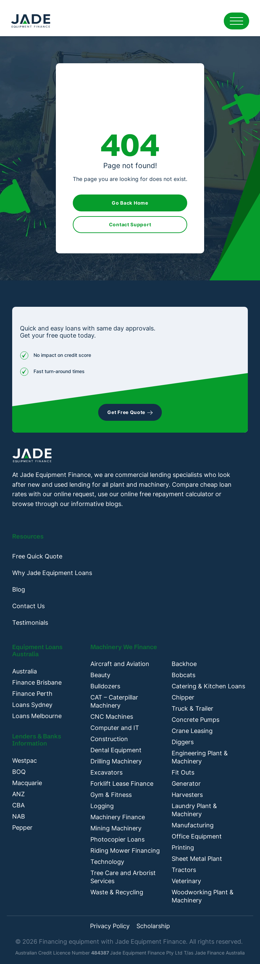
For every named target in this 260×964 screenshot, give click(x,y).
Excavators (106, 772)
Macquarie (27, 782)
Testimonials (30, 622)
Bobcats (183, 675)
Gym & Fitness (111, 794)
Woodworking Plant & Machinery (203, 896)
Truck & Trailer (192, 708)
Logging (102, 805)
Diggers (183, 741)
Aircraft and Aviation (119, 663)
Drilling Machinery (116, 761)
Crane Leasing (192, 730)
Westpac (24, 760)
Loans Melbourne (37, 715)
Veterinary (186, 881)
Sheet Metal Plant (197, 858)
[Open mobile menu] (236, 21)
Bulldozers (105, 686)
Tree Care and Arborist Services (123, 877)
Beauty (100, 675)
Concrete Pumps (195, 719)
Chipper (183, 697)
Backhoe (184, 663)
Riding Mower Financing (125, 850)
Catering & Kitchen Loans (208, 686)
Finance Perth (32, 693)
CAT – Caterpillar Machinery (114, 701)
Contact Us (28, 606)
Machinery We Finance (123, 647)
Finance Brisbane (37, 682)
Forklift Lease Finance (121, 783)
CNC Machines (111, 716)
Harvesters (187, 794)
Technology (107, 861)
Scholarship (153, 926)
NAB (18, 816)
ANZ (18, 794)
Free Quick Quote (37, 556)
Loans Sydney (32, 704)
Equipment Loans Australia (37, 650)
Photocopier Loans (117, 839)
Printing (183, 847)
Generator (186, 783)
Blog (18, 589)
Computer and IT (114, 727)
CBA (18, 805)
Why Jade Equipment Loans (52, 572)
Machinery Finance (117, 817)
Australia (24, 671)
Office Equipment (197, 836)
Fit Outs (183, 772)
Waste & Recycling (116, 892)
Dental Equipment (116, 750)
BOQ (19, 771)
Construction (109, 738)
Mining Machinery (116, 828)
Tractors (184, 869)
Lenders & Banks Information (36, 740)
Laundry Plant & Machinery (194, 810)
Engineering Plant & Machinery (200, 757)
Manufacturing (193, 825)
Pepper (22, 827)
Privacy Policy (110, 926)
